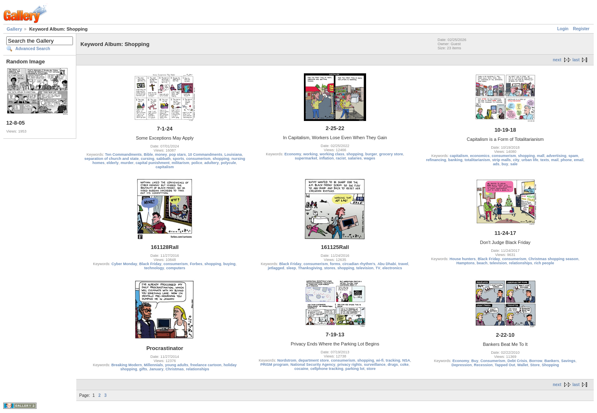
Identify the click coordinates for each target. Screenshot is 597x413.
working (310, 154)
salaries (355, 158)
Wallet (522, 365)
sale (514, 164)
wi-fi (379, 360)
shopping (221, 159)
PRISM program (274, 364)
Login (562, 29)
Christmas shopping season (553, 259)
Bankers (551, 361)
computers (175, 268)
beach (482, 263)
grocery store (391, 154)
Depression (461, 365)
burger (371, 154)
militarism (180, 163)
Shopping (550, 365)
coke (404, 364)
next (557, 60)
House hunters (462, 259)
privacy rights (349, 364)
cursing (148, 159)
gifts (143, 369)
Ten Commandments (123, 154)
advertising (556, 156)
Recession (483, 365)
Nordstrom (286, 360)
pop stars (177, 154)
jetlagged (276, 268)
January (156, 369)
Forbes (196, 264)
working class (332, 154)
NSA (406, 360)
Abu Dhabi (386, 264)
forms (335, 264)
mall (540, 156)
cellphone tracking (326, 369)
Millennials (153, 365)
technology (154, 268)
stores (329, 268)
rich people (544, 263)
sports (178, 159)
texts (544, 160)
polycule (228, 163)
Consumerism (493, 361)
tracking (393, 360)
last (576, 60)
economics (480, 156)
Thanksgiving (310, 268)
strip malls (501, 160)
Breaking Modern (127, 365)
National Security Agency (313, 364)
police (197, 163)
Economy (292, 154)
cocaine (301, 369)
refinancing (436, 160)
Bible (148, 154)
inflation (326, 158)
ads (496, 164)
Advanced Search (32, 48)
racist (341, 158)
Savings (568, 361)
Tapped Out (505, 365)
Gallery (14, 29)
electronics (392, 268)
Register (581, 29)
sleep (291, 268)
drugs (393, 364)
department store (313, 360)
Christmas (174, 369)
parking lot (354, 369)
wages (370, 158)
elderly (113, 163)
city (516, 160)
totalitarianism (477, 160)
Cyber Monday (124, 264)
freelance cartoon (205, 365)
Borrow (535, 361)
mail (554, 160)
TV (378, 268)
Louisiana (233, 154)
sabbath (163, 159)
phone (566, 160)
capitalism (164, 167)
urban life (530, 160)
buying (229, 264)
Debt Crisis (517, 361)
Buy (474, 361)
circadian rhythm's (359, 264)
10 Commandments (205, 154)
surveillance (375, 364)
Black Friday (150, 264)
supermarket (306, 158)
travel (403, 264)
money (161, 154)
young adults (176, 365)
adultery (211, 163)
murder (127, 163)
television (365, 268)
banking (455, 160)
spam (573, 156)
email (578, 160)
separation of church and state (111, 159)
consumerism (198, 159)
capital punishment (153, 163)
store (371, 369)
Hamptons (465, 263)
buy (505, 164)
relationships (520, 263)
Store (535, 365)
